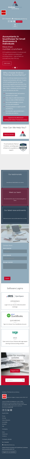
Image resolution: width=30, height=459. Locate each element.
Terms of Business (6, 420)
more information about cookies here (14, 405)
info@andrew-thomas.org (20, 19)
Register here (15, 371)
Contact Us (19, 21)
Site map (4, 418)
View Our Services (9, 134)
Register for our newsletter (9, 452)
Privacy (3, 416)
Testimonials (5, 434)
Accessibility (4, 422)
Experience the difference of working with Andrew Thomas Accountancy (15, 119)
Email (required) (7, 255)
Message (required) (7, 262)
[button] (13, 67)
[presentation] (15, 273)
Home (3, 432)
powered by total (7, 407)
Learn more (7, 63)
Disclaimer (4, 424)
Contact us (4, 436)
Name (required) (7, 248)
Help (3, 426)
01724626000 (5, 442)
